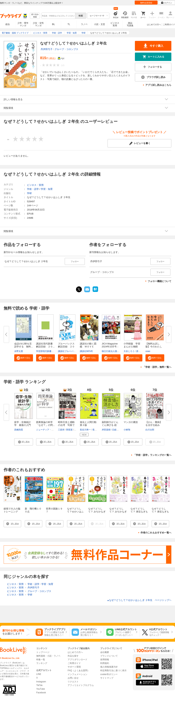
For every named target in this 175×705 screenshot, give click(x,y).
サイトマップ (106, 678)
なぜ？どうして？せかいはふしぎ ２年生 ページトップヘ (139, 600)
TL (68, 24)
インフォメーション (77, 674)
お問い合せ (73, 678)
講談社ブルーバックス (69, 351)
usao (147, 351)
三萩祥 (61, 429)
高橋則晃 (18, 429)
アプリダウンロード (77, 659)
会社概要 (104, 652)
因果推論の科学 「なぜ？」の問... (45, 423)
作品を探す (73, 656)
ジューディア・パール (47, 429)
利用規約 (104, 663)
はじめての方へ (154, 24)
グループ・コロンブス (66, 49)
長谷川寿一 (85, 429)
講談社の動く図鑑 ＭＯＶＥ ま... (88, 346)
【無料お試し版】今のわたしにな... (153, 346)
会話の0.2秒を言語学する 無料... (23, 345)
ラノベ (84, 24)
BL (53, 24)
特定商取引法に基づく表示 (113, 670)
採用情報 (104, 659)
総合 (7, 24)
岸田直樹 (106, 429)
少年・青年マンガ (23, 24)
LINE (38, 674)
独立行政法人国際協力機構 (115, 351)
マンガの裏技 (131, 422)
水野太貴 (18, 351)
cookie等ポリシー (109, 674)
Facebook (41, 692)
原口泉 (139, 351)
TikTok (39, 685)
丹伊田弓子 (46, 49)
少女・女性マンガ (38, 24)
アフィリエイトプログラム (81, 685)
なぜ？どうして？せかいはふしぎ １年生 (75, 511)
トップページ (42, 652)
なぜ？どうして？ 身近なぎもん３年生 (160, 511)
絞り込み (35, 15)
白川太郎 (149, 429)
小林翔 (127, 429)
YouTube (40, 689)
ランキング (41, 663)
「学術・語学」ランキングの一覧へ (152, 455)
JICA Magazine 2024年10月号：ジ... (110, 346)
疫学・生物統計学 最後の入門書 (22, 425)
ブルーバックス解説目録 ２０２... (66, 346)
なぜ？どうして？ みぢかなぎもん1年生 (97, 511)
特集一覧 (40, 659)
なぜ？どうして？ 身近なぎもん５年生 (139, 511)
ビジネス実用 (114, 24)
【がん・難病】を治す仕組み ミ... (153, 425)
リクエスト (73, 681)
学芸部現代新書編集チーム (49, 351)
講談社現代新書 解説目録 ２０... (45, 345)
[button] (23, 357)
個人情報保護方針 (109, 667)
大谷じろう (129, 351)
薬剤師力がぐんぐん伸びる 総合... (110, 425)
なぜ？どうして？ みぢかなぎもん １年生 (118, 511)
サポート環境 (74, 667)
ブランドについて (109, 656)
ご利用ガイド (169, 24)
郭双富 (69, 429)
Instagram (41, 681)
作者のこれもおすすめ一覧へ (156, 532)
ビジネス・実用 (35, 185)
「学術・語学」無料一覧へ (157, 367)
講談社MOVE (86, 351)
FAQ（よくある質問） (79, 670)
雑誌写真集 (130, 24)
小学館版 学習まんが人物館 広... (132, 346)
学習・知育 (47, 189)
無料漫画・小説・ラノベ (48, 656)
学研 (29, 193)
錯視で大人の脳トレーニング (12, 510)
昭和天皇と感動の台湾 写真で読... (66, 425)
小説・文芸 (99, 24)
